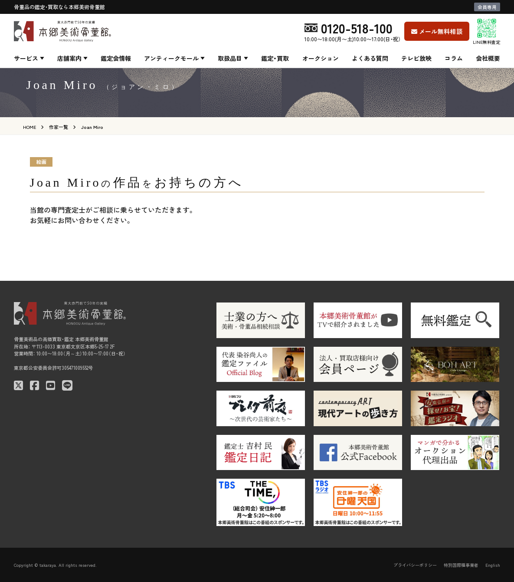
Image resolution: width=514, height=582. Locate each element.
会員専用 (487, 6)
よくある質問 (370, 58)
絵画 (41, 161)
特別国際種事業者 (461, 565)
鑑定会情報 (116, 58)
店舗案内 (69, 58)
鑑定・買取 (275, 58)
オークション (320, 58)
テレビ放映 (416, 58)
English (492, 565)
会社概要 (488, 58)
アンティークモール (171, 58)
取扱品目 (230, 58)
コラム (454, 58)
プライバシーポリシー (415, 565)
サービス (26, 58)
